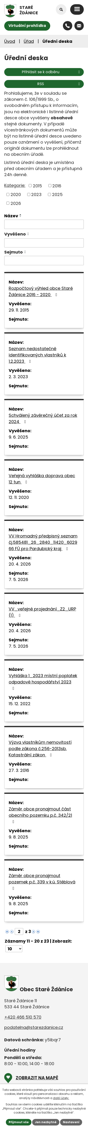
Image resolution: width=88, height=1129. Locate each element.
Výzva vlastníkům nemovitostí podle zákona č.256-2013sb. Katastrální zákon (40, 748)
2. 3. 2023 (18, 377)
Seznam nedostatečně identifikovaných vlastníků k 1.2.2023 (37, 355)
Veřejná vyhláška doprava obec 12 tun (42, 479)
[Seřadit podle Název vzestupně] (20, 215)
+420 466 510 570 (22, 1017)
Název (11, 216)
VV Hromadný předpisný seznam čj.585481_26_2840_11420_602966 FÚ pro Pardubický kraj (43, 542)
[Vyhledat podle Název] (44, 224)
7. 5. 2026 (18, 579)
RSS (59, 84)
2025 (57, 194)
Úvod (9, 41)
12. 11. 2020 (19, 497)
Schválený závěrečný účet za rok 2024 (43, 418)
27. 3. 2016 (19, 770)
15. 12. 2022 (20, 704)
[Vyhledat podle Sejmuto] (44, 260)
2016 (56, 186)
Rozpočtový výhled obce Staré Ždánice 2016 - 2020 (41, 291)
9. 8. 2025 (18, 837)
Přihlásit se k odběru (51, 72)
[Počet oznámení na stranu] (13, 948)
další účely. (61, 1098)
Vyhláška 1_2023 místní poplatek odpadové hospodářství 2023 (43, 681)
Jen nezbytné (46, 1122)
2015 (37, 186)
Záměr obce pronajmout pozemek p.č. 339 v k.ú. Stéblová (42, 881)
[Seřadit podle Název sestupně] (20, 217)
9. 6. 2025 (18, 437)
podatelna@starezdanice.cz (33, 1027)
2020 (16, 194)
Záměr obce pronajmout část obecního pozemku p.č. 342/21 (40, 815)
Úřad (29, 41)
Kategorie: (14, 185)
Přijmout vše (19, 1122)
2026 (16, 203)
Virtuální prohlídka (27, 25)
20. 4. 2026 (20, 564)
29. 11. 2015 (19, 310)
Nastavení (71, 1122)
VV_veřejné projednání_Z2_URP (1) (42, 612)
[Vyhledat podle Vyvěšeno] (44, 243)
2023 (36, 194)
